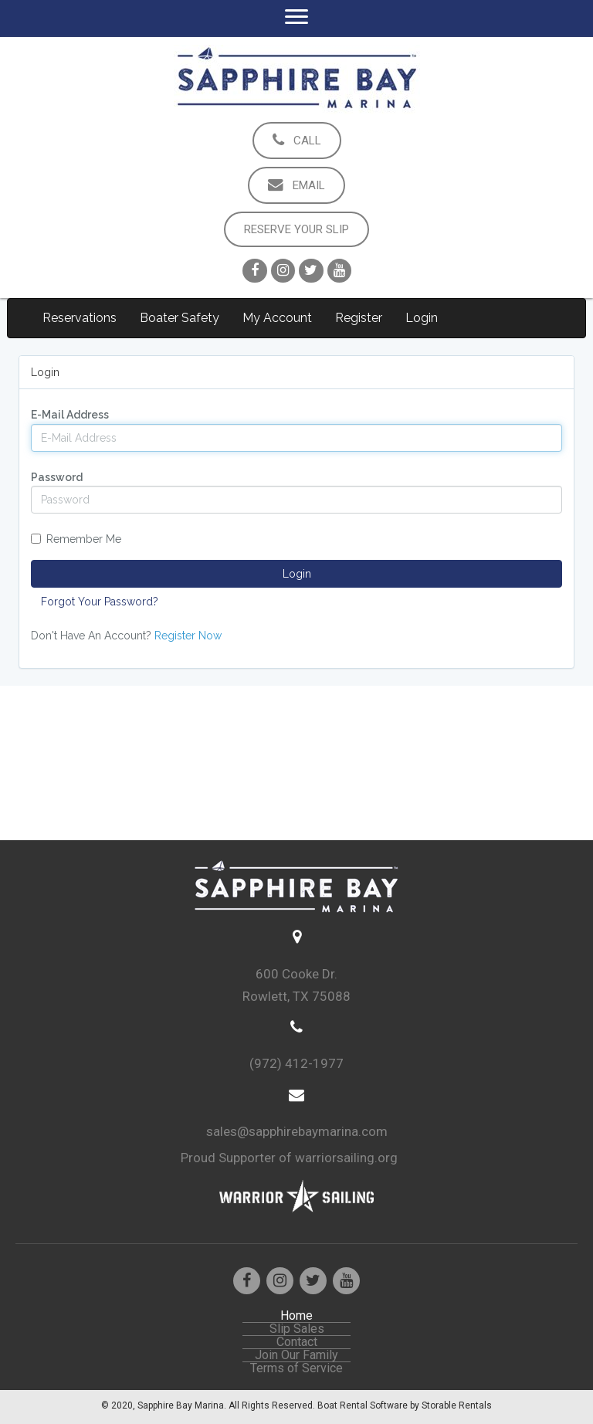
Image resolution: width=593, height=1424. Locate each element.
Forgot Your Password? (99, 601)
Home (296, 1316)
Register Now (188, 635)
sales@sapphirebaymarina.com (297, 1131)
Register (358, 317)
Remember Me (76, 539)
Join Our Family (296, 1355)
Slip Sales (296, 1329)
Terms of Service (296, 1368)
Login (421, 317)
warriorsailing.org (346, 1157)
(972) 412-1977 (296, 1063)
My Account (277, 317)
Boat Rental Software (404, 1405)
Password (57, 477)
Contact (296, 1342)
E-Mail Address (70, 415)
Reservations (79, 317)
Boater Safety (179, 317)
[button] (296, 140)
